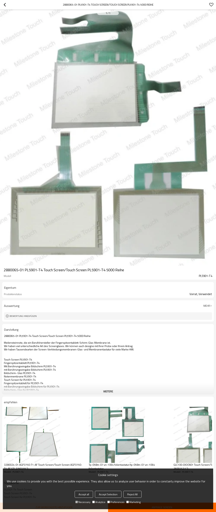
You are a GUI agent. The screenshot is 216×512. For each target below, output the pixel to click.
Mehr (206, 306)
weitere (108, 391)
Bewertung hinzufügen (23, 316)
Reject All (132, 494)
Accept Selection (108, 494)
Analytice (98, 502)
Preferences (115, 502)
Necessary (82, 502)
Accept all (84, 494)
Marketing (133, 502)
